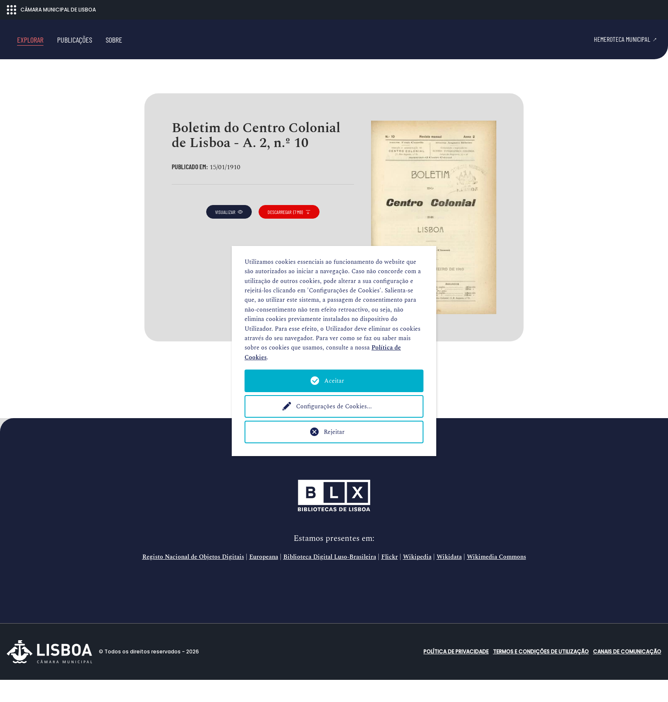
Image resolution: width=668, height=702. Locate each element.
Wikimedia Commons (496, 579)
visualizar (229, 234)
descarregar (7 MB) (289, 234)
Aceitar (334, 380)
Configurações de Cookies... (334, 406)
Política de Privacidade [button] (456, 673)
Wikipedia (417, 579)
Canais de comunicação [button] (627, 673)
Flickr (389, 579)
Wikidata (449, 579)
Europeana (263, 579)
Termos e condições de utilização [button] (541, 673)
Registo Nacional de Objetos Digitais (193, 579)
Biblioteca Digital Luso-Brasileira (329, 579)
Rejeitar (334, 432)
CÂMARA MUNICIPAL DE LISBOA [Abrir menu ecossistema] (51, 9)
